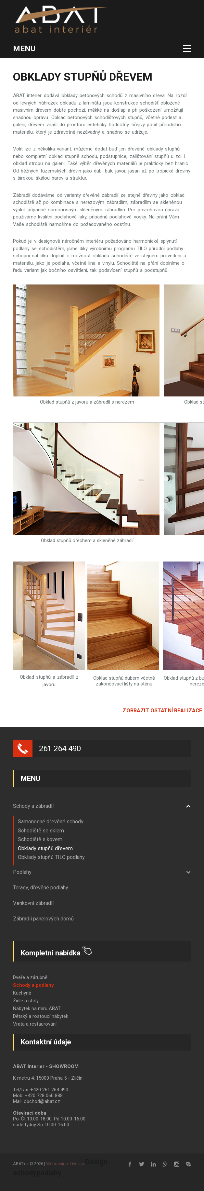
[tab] (102, 806)
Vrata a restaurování (35, 1024)
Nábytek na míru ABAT (37, 1008)
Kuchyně (22, 993)
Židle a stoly (26, 1001)
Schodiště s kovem (40, 839)
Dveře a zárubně (30, 977)
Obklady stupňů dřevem (45, 848)
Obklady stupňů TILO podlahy (51, 857)
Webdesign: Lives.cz (65, 1163)
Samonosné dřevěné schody (50, 821)
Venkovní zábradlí (33, 903)
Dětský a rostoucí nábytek (40, 1016)
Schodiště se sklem (41, 831)
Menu (24, 48)
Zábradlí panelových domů (43, 919)
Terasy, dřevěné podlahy (40, 888)
